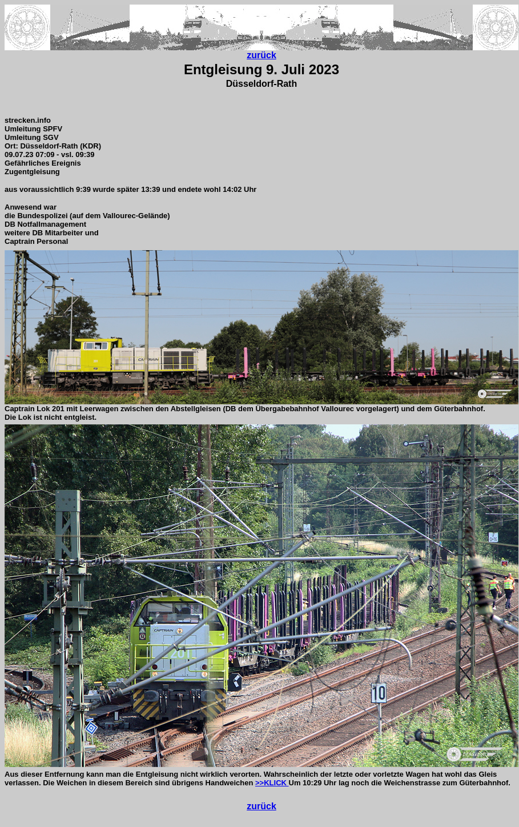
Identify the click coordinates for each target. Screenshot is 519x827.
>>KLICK (272, 782)
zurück (261, 55)
